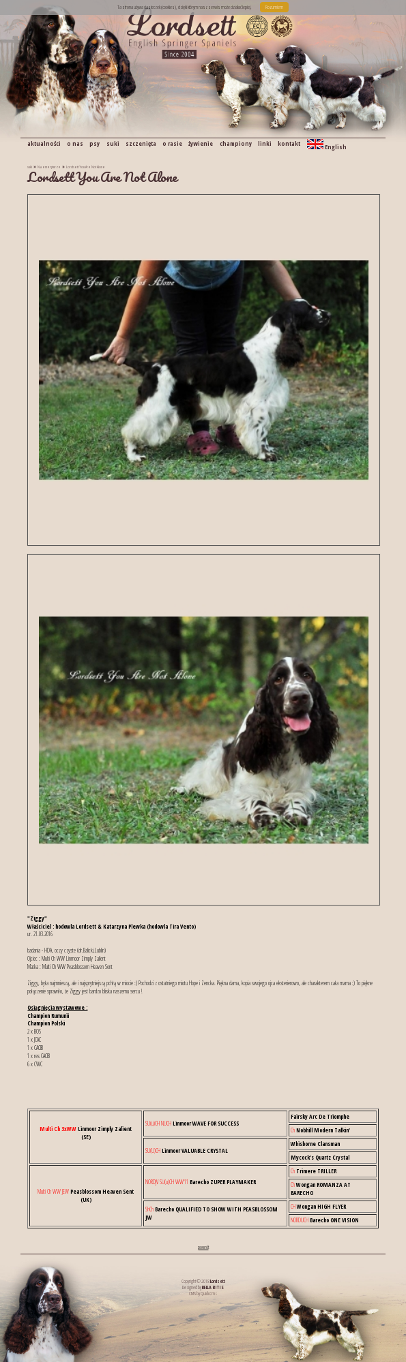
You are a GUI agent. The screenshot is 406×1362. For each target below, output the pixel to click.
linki (265, 143)
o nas (75, 143)
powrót (203, 1246)
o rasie (172, 143)
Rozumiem (274, 6)
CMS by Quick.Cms (203, 1293)
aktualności (44, 143)
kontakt (289, 143)
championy (236, 143)
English (327, 145)
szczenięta (141, 143)
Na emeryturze (49, 167)
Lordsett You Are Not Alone (85, 167)
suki (112, 143)
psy (94, 143)
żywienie (200, 143)
